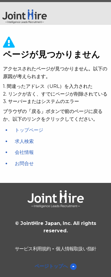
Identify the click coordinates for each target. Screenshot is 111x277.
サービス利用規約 (33, 249)
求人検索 (24, 141)
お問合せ (24, 163)
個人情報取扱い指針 (76, 249)
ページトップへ (51, 266)
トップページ (29, 130)
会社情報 (24, 152)
